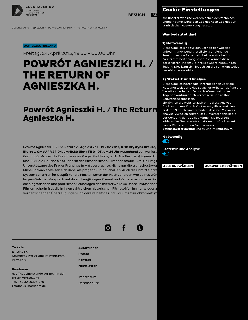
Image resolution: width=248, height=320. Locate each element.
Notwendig (172, 138)
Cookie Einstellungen (191, 10)
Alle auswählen (178, 166)
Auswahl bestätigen (223, 166)
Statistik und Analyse (181, 151)
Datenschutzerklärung (178, 129)
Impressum (224, 129)
